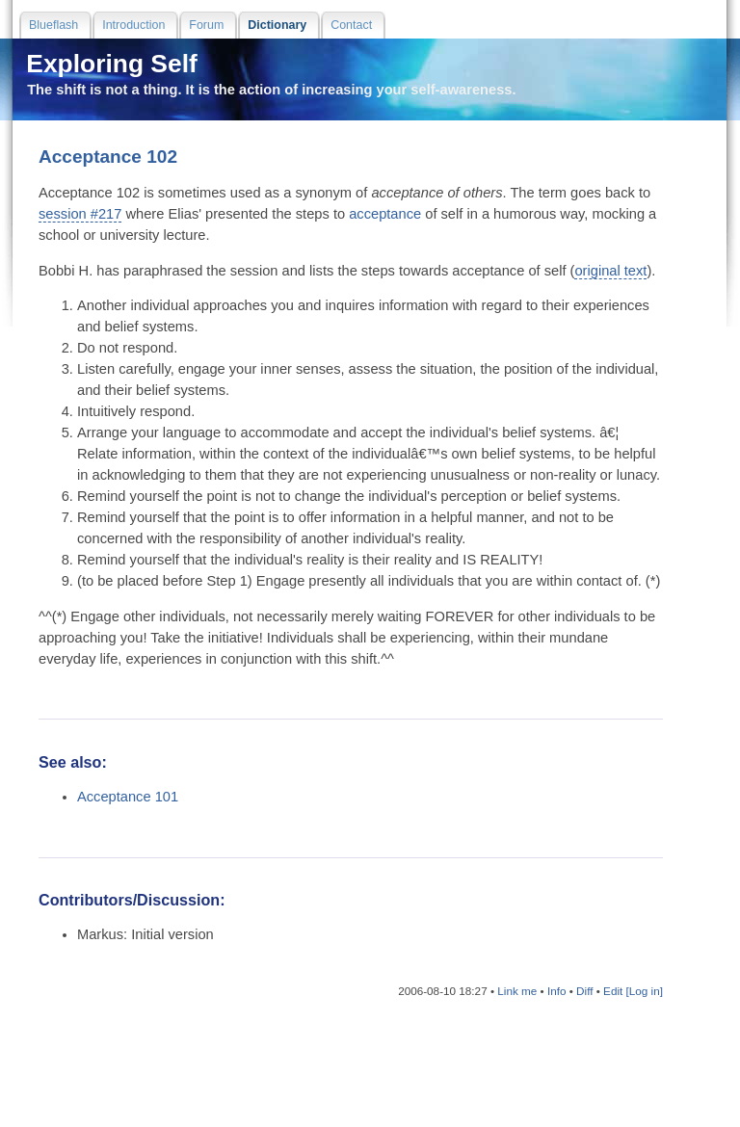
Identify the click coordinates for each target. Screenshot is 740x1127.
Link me (517, 990)
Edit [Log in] (633, 990)
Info (557, 990)
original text (610, 270)
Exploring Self (108, 63)
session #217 (80, 214)
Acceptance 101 (127, 796)
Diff (584, 990)
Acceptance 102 (108, 156)
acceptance (385, 214)
